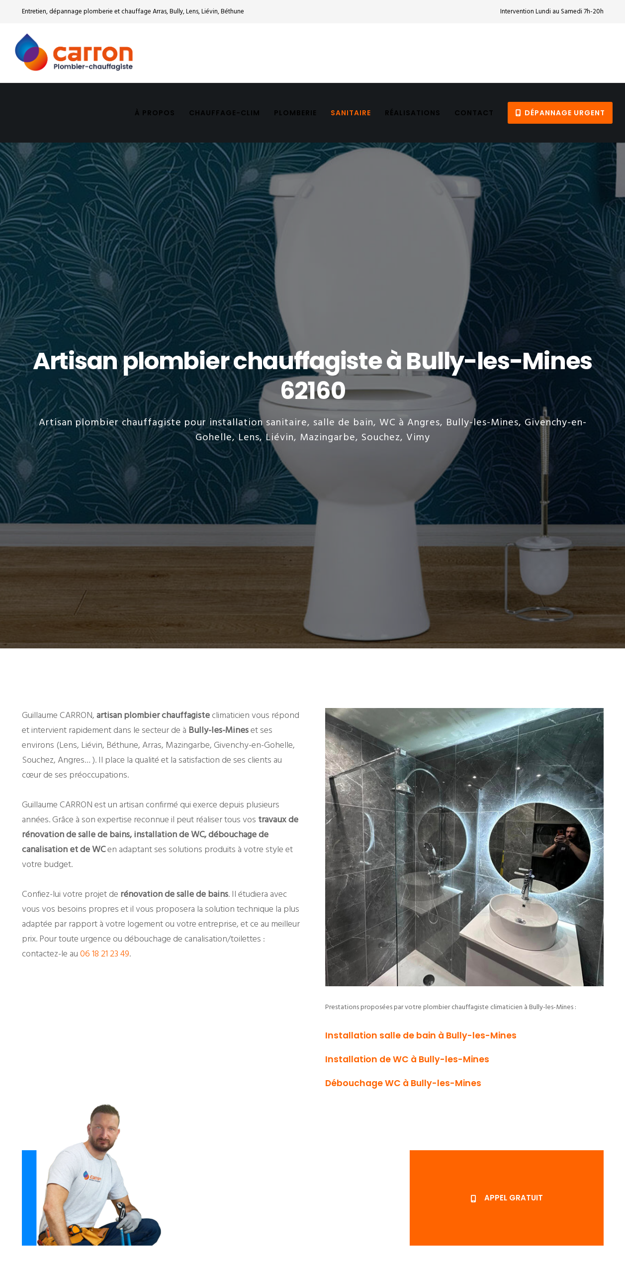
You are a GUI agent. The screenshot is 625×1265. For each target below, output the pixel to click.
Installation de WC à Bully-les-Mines (407, 1059)
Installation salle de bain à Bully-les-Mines (421, 1035)
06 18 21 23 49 (104, 954)
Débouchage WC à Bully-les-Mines (403, 1083)
